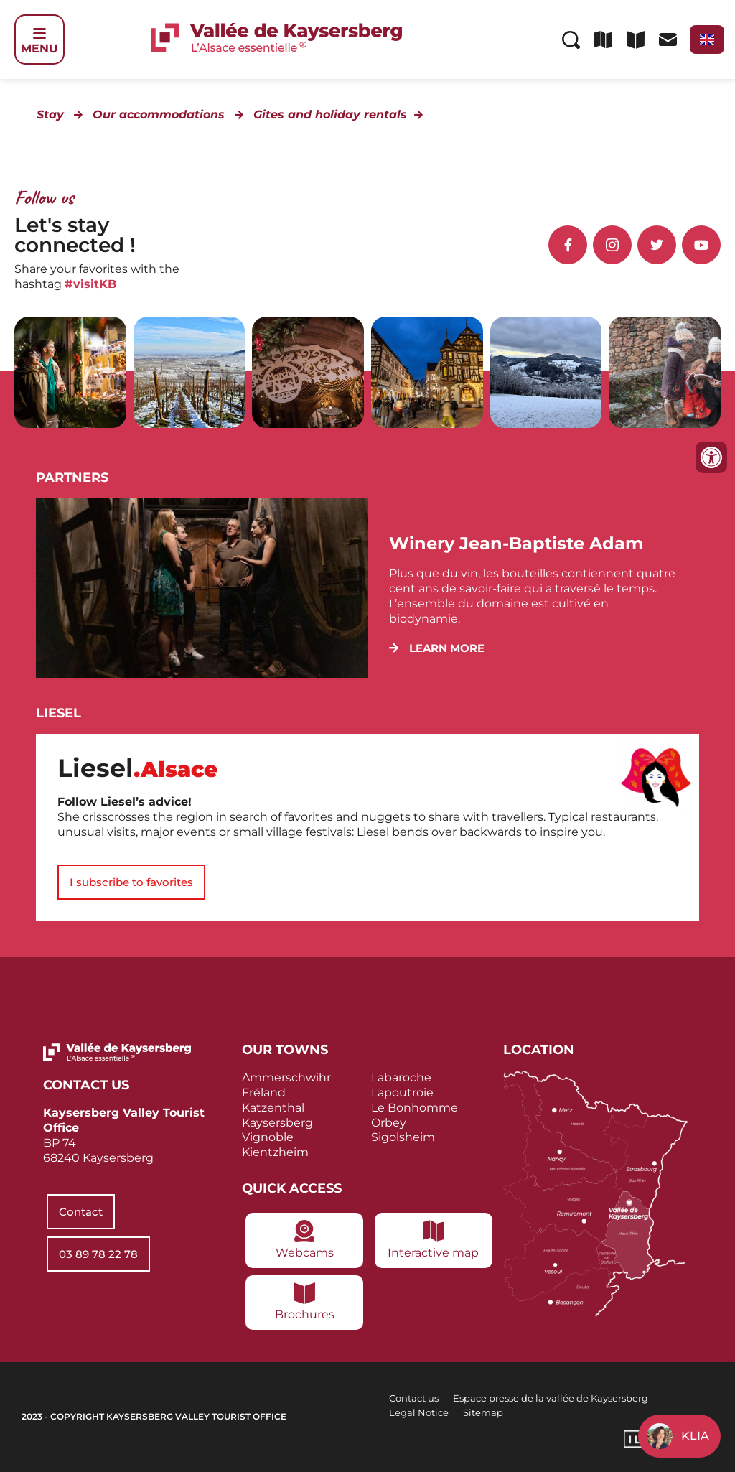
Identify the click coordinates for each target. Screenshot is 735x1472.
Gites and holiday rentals (330, 114)
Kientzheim (275, 1152)
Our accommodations (159, 114)
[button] (436, 648)
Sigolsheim (403, 1137)
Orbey (388, 1122)
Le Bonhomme (414, 1107)
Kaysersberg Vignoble (277, 1130)
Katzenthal (273, 1107)
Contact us (414, 1398)
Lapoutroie (402, 1092)
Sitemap (483, 1412)
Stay (50, 114)
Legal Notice (419, 1412)
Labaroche (401, 1077)
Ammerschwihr (286, 1077)
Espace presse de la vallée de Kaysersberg (550, 1398)
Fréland (264, 1092)
